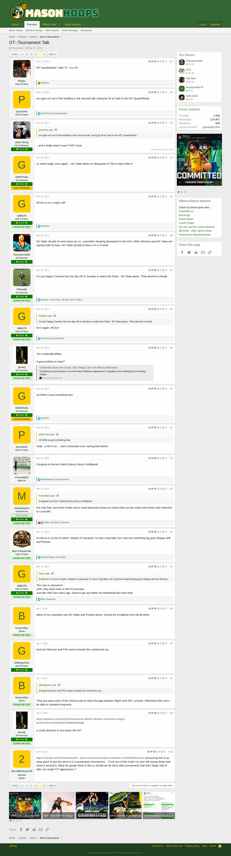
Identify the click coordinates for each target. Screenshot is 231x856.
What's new (49, 24)
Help (204, 846)
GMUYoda (21, 176)
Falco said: (44, 573)
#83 (171, 123)
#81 (171, 61)
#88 (171, 309)
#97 (171, 643)
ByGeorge (184, 215)
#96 (171, 608)
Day (13, 846)
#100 (170, 751)
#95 (171, 566)
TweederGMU (21, 254)
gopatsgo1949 (211, 126)
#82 (171, 92)
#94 (171, 532)
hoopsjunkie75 (194, 87)
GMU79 (22, 215)
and (54, 113)
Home (15, 24)
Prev (15, 54)
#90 (171, 388)
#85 (171, 196)
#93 (171, 489)
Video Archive (72, 24)
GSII (188, 69)
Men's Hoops (16, 30)
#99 (171, 713)
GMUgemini (21, 662)
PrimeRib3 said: (47, 495)
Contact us (157, 846)
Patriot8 (22, 289)
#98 (171, 678)
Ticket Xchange (70, 30)
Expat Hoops (186, 219)
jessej (22, 367)
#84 (171, 157)
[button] (21, 24)
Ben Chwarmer (21, 551)
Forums (32, 24)
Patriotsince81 (194, 60)
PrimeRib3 (21, 477)
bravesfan (21, 627)
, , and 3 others (61, 299)
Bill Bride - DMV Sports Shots (195, 230)
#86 (171, 235)
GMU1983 (192, 95)
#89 (171, 348)
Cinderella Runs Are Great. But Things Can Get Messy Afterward (78, 367)
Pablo (21, 80)
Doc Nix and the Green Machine (197, 226)
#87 (171, 270)
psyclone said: (46, 129)
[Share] (157, 62)
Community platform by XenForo (115, 853)
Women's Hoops (34, 30)
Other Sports (52, 30)
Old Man (191, 78)
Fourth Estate (186, 223)
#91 (171, 427)
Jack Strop (22, 142)
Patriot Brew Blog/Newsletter (195, 234)
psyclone (22, 111)
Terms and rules (174, 846)
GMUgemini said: (48, 685)
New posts (86, 30)
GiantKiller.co (186, 211)
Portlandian (18, 48)
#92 (171, 458)
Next (51, 54)
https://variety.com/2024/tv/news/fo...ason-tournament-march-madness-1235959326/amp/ (89, 757)
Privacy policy (192, 846)
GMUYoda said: (47, 434)
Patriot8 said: (45, 316)
